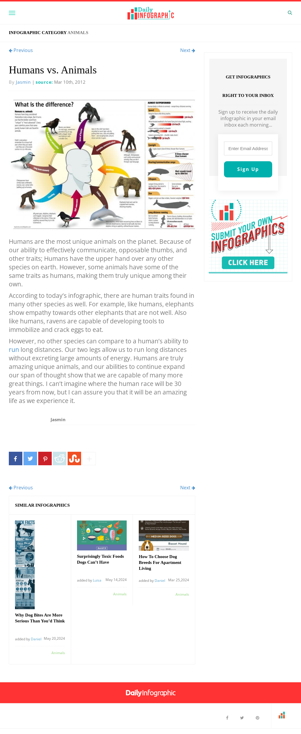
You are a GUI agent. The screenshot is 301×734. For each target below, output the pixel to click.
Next (187, 50)
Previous (21, 50)
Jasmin (23, 82)
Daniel (36, 638)
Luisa (97, 580)
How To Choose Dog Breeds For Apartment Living (160, 562)
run (14, 349)
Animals (77, 32)
